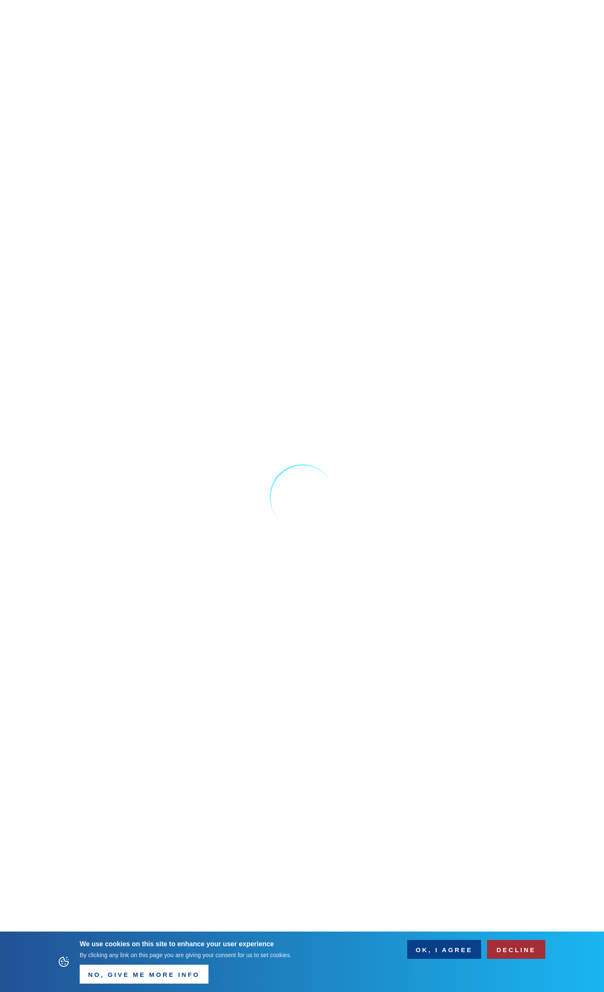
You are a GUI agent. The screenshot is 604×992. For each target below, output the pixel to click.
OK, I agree (444, 950)
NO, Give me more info (144, 975)
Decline (516, 950)
